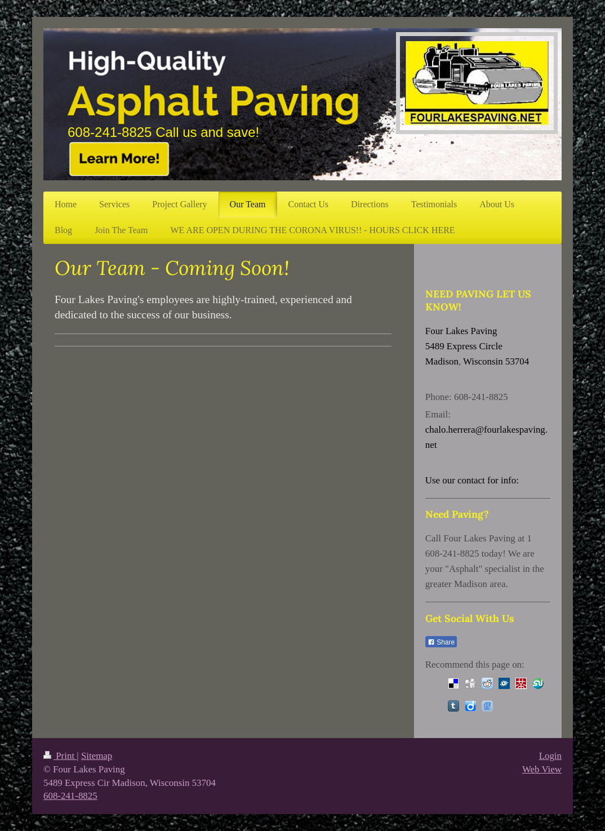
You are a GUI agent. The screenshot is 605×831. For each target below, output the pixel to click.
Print (60, 755)
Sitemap (96, 755)
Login (550, 755)
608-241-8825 (70, 795)
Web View (542, 769)
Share (441, 642)
